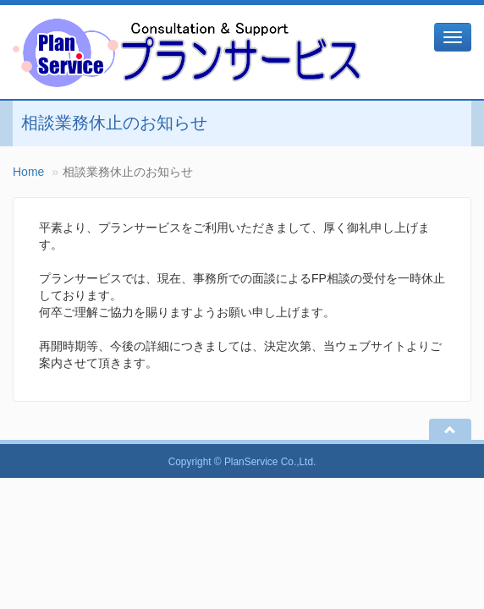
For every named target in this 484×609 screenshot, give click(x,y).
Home (28, 171)
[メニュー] (452, 37)
